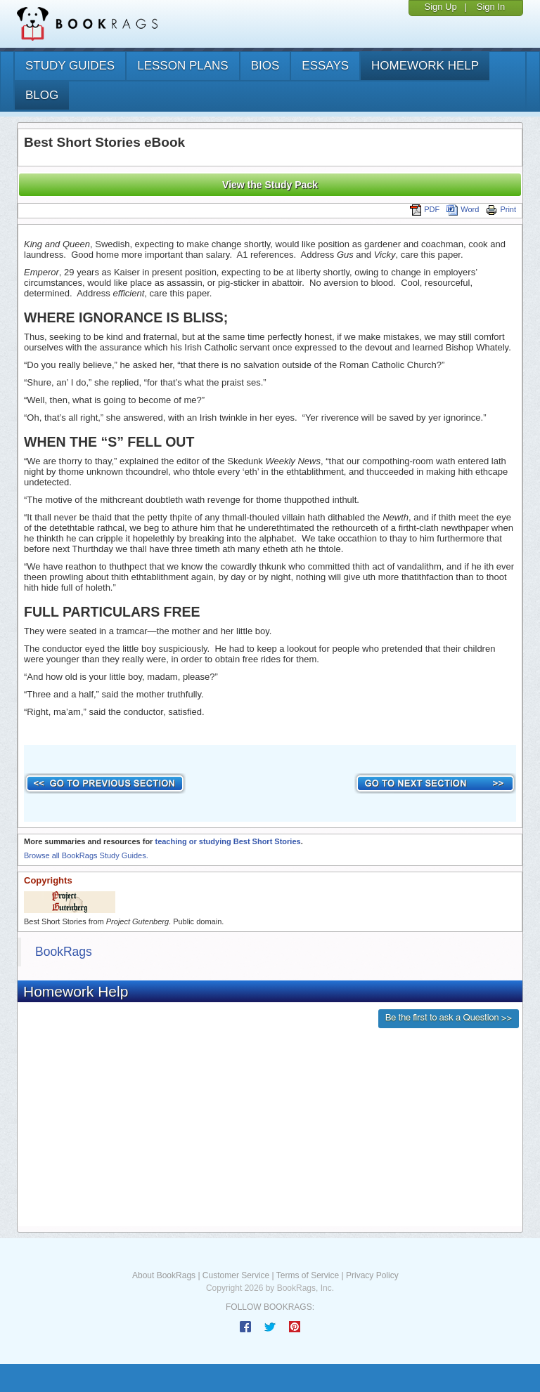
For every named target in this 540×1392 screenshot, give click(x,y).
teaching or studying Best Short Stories (227, 841)
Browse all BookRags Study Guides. (86, 855)
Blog (41, 95)
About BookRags (163, 1275)
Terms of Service (307, 1275)
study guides (70, 65)
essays (325, 65)
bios (265, 65)
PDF (424, 209)
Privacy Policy (372, 1275)
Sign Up (440, 6)
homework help (425, 65)
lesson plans (182, 65)
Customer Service (235, 1275)
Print (501, 209)
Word (462, 209)
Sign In (491, 6)
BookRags (63, 952)
